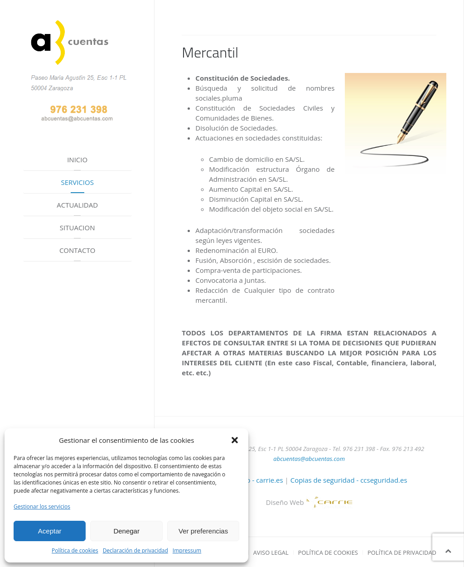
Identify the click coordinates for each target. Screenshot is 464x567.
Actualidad (77, 204)
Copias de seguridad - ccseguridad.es (348, 480)
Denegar (126, 531)
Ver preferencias (203, 531)
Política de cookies (75, 550)
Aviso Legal (271, 552)
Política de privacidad (401, 552)
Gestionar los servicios (42, 506)
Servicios (77, 182)
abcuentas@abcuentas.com (309, 459)
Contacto (77, 250)
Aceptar (50, 531)
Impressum (187, 550)
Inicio (77, 159)
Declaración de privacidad (135, 550)
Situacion (77, 227)
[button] (234, 440)
